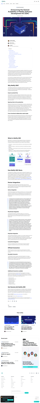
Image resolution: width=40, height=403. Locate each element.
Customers (22, 382)
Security (2, 383)
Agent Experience (23, 379)
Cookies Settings (7, 401)
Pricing (2, 387)
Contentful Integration (12, 62)
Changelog (17, 3)
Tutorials (11, 3)
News (4, 3)
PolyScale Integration (12, 61)
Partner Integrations (11, 57)
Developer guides (13, 382)
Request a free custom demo (18, 294)
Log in (36, 1)
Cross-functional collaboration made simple (15, 54)
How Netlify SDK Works (12, 56)
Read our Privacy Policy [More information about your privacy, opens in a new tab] (5, 398)
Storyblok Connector (12, 65)
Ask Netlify (36, 401)
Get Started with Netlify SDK (12, 67)
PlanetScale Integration (12, 60)
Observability (2, 382)
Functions (2, 380)
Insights (14, 3)
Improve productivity (12, 51)
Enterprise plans (18, 178)
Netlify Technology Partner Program (26, 179)
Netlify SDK (2, 386)
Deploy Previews (3, 379)
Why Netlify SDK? (11, 50)
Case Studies (7, 3)
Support (12, 380)
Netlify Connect (29, 177)
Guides (12, 386)
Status (12, 379)
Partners (22, 383)
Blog (2, 3)
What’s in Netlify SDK (11, 55)
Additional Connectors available (13, 66)
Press (21, 386)
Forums (32, 382)
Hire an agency (13, 387)
